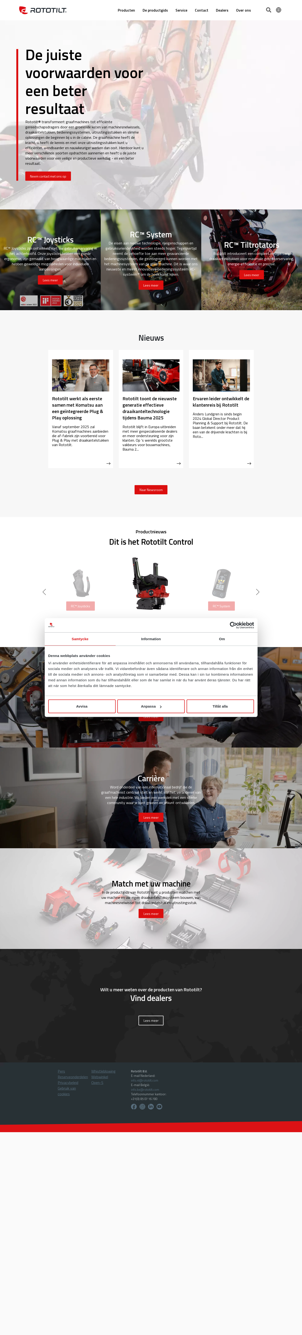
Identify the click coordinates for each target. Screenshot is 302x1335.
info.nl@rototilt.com (144, 1080)
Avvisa (82, 706)
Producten (126, 10)
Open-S (97, 1082)
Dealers (222, 10)
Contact (201, 10)
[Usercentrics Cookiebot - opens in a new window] (233, 625)
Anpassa (151, 706)
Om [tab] (222, 639)
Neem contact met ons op (48, 176)
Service (181, 10)
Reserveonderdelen (73, 1077)
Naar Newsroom (151, 489)
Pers (61, 1071)
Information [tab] (151, 639)
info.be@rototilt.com (145, 1089)
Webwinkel (99, 1077)
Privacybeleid (68, 1082)
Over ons (243, 10)
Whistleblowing (103, 1071)
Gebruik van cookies (67, 1091)
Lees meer (151, 1020)
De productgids (155, 10)
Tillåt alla (220, 706)
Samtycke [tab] (80, 639)
